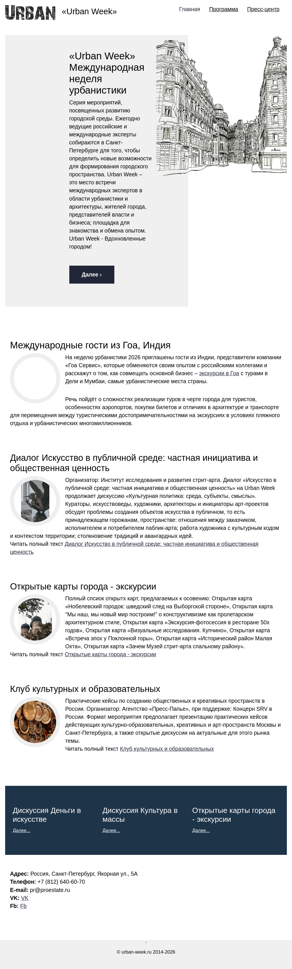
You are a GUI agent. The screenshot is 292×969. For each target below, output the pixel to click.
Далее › (92, 274)
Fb (23, 906)
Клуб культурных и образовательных (167, 749)
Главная (189, 9)
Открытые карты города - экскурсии (110, 654)
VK (25, 898)
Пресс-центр (263, 9)
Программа (223, 9)
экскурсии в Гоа (219, 373)
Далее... (22, 830)
